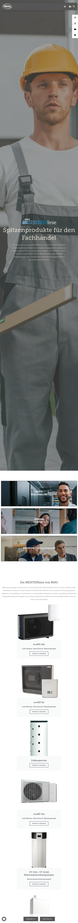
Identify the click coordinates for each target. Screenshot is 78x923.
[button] (64, 6)
